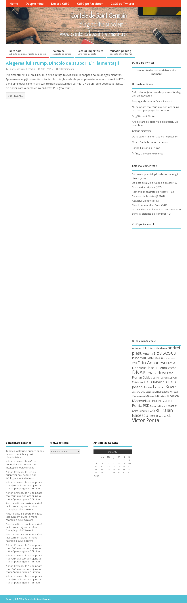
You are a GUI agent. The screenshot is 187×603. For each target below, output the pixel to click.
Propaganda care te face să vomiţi (152, 101)
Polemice (61, 52)
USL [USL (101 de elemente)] (167, 415)
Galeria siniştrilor (141, 131)
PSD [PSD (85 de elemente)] (146, 405)
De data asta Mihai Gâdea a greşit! (152, 182)
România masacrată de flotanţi (150, 191)
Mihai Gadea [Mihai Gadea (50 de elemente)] (161, 391)
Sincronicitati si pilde (143, 187)
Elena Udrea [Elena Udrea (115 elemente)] (154, 372)
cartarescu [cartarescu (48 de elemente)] (172, 358)
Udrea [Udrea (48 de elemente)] (159, 416)
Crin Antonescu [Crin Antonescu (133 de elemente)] (153, 363)
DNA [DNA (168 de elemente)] (137, 372)
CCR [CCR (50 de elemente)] (134, 363)
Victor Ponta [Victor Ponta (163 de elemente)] (145, 420)
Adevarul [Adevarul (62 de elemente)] (138, 348)
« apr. (97, 475)
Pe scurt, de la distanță (145, 196)
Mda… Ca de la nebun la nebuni (150, 142)
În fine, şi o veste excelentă (147, 153)
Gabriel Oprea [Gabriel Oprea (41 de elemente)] (160, 377)
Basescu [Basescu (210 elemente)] (166, 352)
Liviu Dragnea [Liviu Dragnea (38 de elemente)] (147, 392)
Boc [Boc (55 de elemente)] (163, 358)
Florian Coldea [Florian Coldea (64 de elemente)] (142, 377)
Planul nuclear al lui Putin (146, 205)
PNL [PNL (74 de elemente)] (169, 401)
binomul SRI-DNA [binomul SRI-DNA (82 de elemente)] (146, 358)
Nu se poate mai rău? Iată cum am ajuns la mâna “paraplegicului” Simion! (155, 108)
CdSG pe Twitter (122, 4)
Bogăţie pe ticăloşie (143, 116)
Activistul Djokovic (142, 200)
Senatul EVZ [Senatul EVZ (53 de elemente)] (146, 411)
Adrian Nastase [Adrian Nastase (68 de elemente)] (156, 348)
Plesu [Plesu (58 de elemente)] (162, 401)
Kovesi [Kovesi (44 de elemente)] (149, 387)
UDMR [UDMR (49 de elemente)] (152, 416)
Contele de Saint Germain (22, 69)
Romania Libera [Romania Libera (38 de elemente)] (157, 406)
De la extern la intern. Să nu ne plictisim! (155, 136)
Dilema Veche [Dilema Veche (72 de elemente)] (166, 368)
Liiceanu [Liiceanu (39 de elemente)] (136, 391)
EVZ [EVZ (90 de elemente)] (170, 372)
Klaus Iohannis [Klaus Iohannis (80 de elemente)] (155, 382)
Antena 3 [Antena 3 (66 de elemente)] (149, 353)
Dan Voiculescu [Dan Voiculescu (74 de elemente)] (144, 368)
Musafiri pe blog (121, 52)
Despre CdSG (60, 4)
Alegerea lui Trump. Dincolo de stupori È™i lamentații (62, 63)
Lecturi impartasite (90, 52)
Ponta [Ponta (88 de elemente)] (137, 405)
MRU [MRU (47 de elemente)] (149, 401)
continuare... (15, 95)
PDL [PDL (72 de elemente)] (155, 401)
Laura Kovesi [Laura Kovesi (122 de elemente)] (165, 387)
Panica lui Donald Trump (146, 148)
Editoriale (27, 52)
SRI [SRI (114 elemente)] (156, 410)
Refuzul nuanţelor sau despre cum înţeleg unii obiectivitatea (25, 454)
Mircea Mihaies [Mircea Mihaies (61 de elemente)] (155, 396)
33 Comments (66, 69)
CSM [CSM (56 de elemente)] (172, 363)
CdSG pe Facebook (90, 4)
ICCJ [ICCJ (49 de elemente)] (169, 377)
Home (13, 4)
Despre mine (35, 4)
